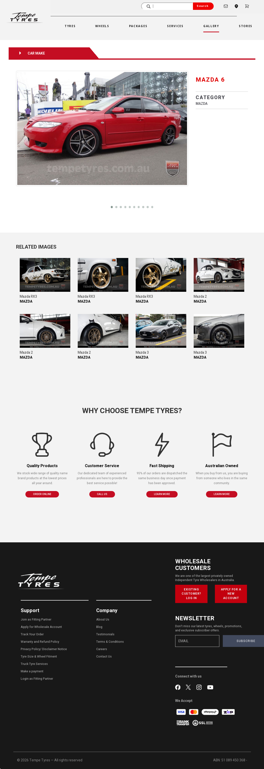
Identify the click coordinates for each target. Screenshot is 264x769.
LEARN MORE (162, 494)
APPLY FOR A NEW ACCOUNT (231, 593)
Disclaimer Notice (54, 649)
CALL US (102, 494)
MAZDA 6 (210, 79)
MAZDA (201, 103)
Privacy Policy (30, 649)
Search (202, 6)
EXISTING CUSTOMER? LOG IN (191, 593)
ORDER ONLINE (42, 494)
